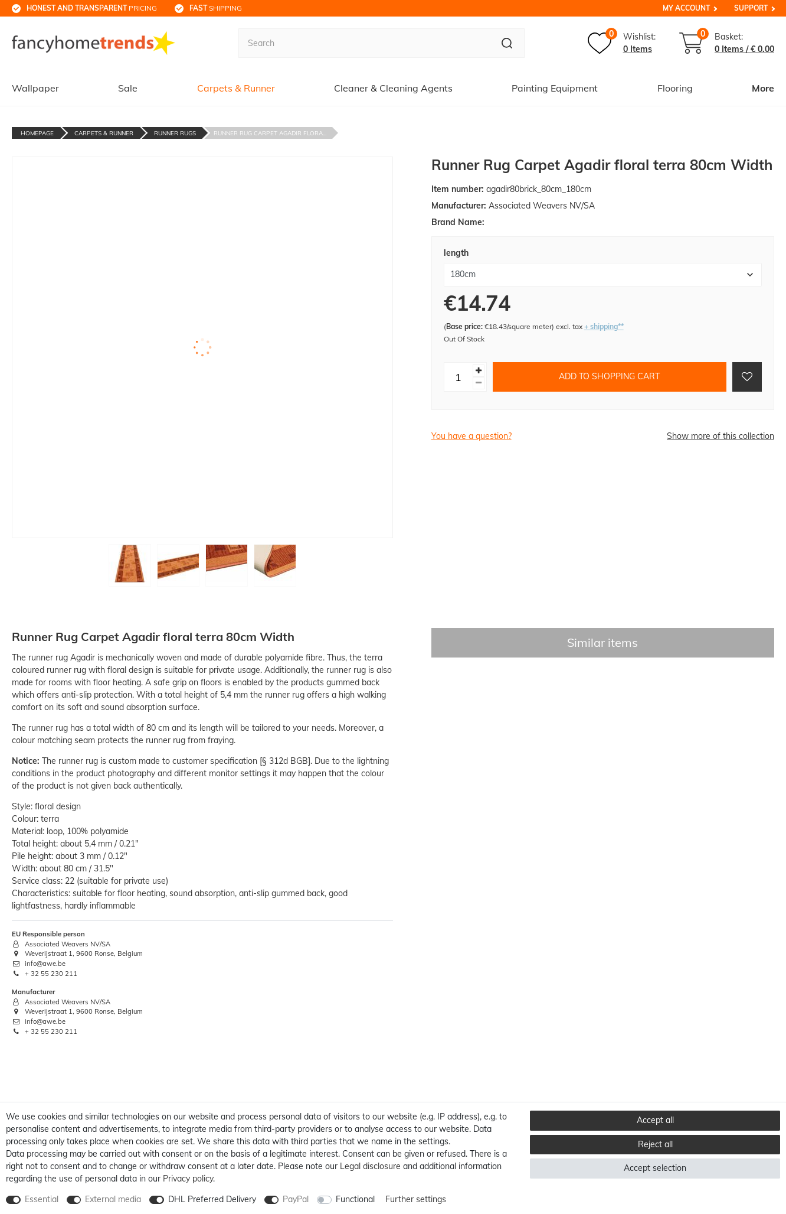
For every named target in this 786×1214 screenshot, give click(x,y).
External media (113, 1199)
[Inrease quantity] (478, 370)
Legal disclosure (370, 1166)
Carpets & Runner (236, 88)
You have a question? (471, 436)
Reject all (655, 1144)
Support (751, 8)
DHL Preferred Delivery (212, 1199)
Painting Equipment (555, 88)
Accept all (655, 1120)
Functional (355, 1199)
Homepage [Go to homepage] (37, 133)
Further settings (415, 1199)
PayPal (296, 1199)
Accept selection (655, 1168)
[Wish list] (622, 43)
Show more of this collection (720, 436)
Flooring (675, 88)
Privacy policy (188, 1178)
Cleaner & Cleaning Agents (393, 88)
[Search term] (364, 43)
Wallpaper (35, 88)
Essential (41, 1199)
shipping (215, 8)
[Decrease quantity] (478, 383)
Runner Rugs (175, 133)
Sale (127, 88)
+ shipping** (604, 326)
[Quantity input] (458, 377)
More (763, 88)
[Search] (507, 43)
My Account (686, 8)
